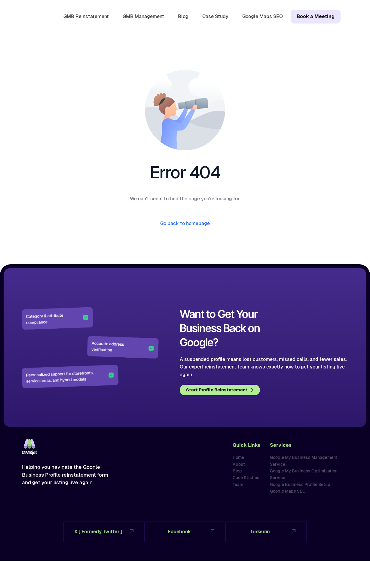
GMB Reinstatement (85, 16)
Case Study (214, 16)
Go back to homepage (185, 223)
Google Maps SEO (261, 16)
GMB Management (142, 16)
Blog (182, 16)
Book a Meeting (315, 16)
